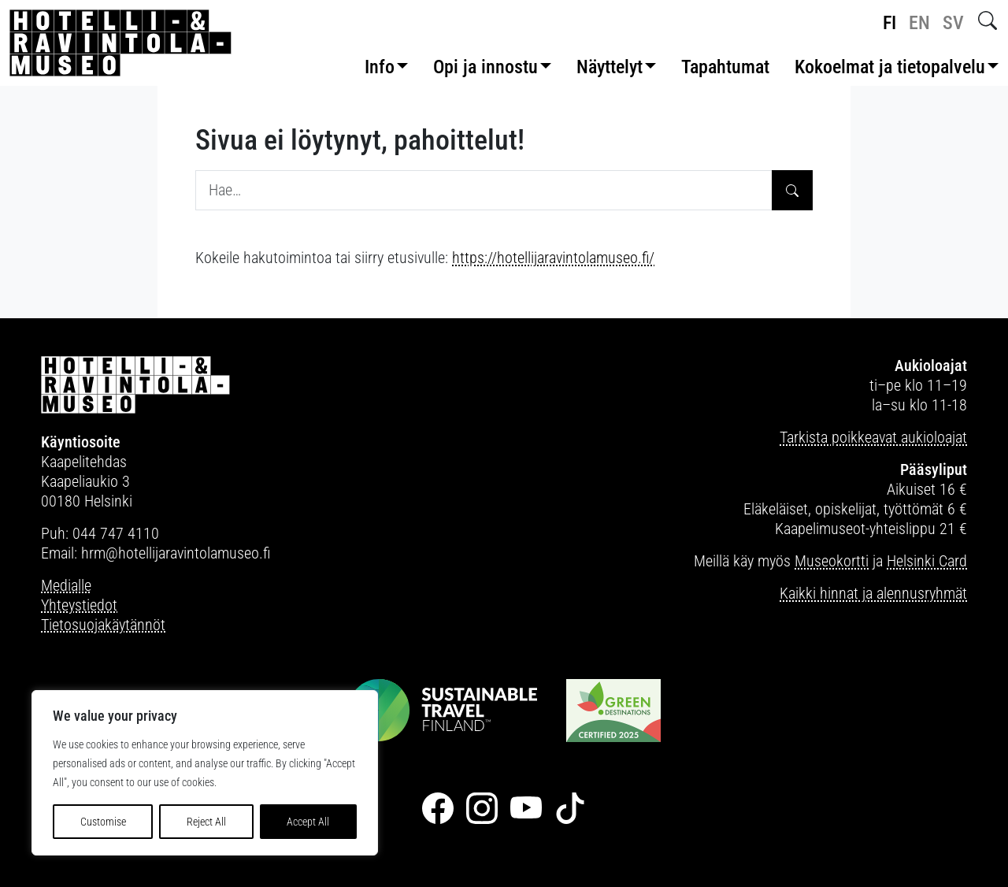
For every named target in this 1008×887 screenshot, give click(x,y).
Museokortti (832, 560)
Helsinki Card (927, 560)
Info (380, 67)
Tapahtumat (725, 67)
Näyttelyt (609, 67)
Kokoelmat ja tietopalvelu (890, 67)
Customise (103, 821)
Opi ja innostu (485, 67)
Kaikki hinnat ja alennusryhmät (873, 593)
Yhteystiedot (79, 605)
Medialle (66, 585)
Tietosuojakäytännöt (103, 624)
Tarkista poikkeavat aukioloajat (873, 437)
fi (889, 23)
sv (953, 23)
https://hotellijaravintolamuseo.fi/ (553, 257)
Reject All (206, 821)
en (919, 23)
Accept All (308, 821)
